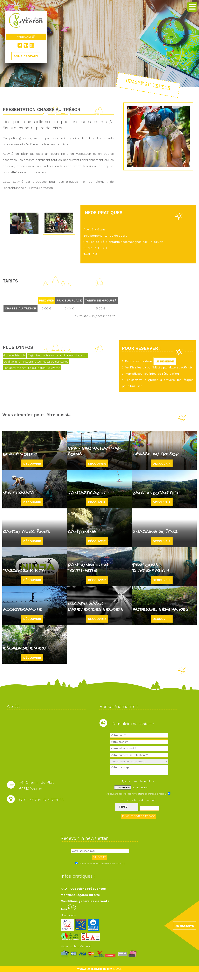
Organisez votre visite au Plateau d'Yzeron (57, 355)
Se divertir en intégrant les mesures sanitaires (35, 361)
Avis (68, 909)
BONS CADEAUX (26, 56)
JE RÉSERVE (164, 361)
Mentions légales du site (80, 895)
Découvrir (32, 463)
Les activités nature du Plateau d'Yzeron (31, 368)
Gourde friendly (14, 355)
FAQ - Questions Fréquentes (83, 888)
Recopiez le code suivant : (139, 800)
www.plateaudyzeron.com (94, 968)
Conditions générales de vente (85, 901)
